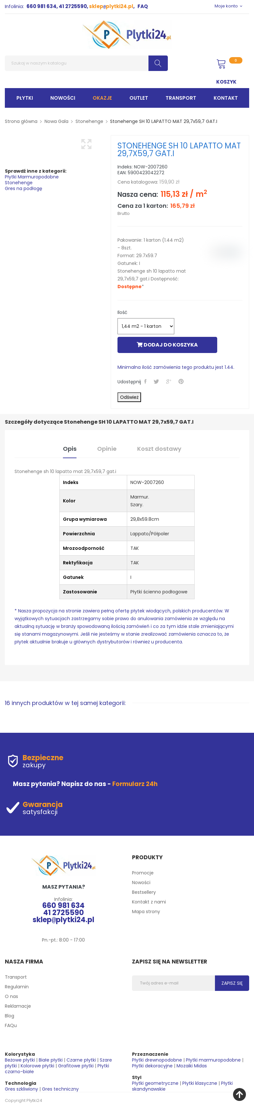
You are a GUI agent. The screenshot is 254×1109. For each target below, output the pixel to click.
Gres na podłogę (23, 188)
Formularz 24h (134, 784)
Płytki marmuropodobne (213, 1060)
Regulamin (17, 986)
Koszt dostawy (159, 449)
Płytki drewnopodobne (157, 1060)
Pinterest (182, 381)
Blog (9, 1016)
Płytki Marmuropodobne (32, 177)
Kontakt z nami (149, 902)
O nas (11, 996)
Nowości (141, 882)
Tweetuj (157, 381)
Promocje (143, 873)
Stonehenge (19, 182)
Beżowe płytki (20, 1060)
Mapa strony (146, 911)
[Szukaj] (86, 63)
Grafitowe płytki (76, 1066)
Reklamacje (18, 1006)
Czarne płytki (81, 1060)
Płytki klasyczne (199, 1083)
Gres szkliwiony (21, 1089)
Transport (16, 977)
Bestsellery (144, 892)
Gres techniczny (60, 1089)
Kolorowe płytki (37, 1066)
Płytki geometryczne (155, 1083)
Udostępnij (146, 381)
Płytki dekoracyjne (152, 1066)
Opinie (107, 449)
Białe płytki (51, 1060)
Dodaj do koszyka (167, 344)
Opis (69, 449)
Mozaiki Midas (192, 1066)
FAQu (11, 1025)
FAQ (142, 6)
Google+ (170, 381)
